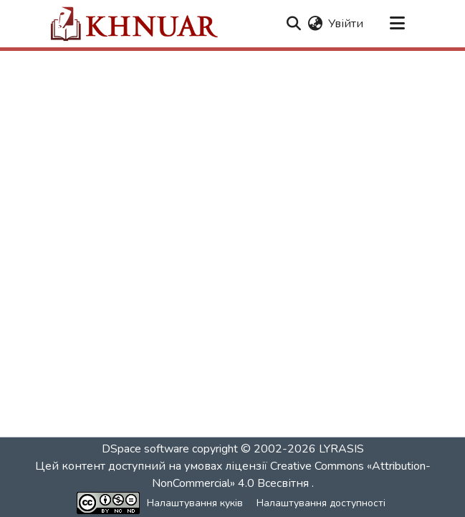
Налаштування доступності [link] (321, 503)
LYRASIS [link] (341, 449)
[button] (133, 24)
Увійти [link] (345, 24)
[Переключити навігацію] (398, 23)
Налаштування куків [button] (195, 503)
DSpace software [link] (145, 449)
